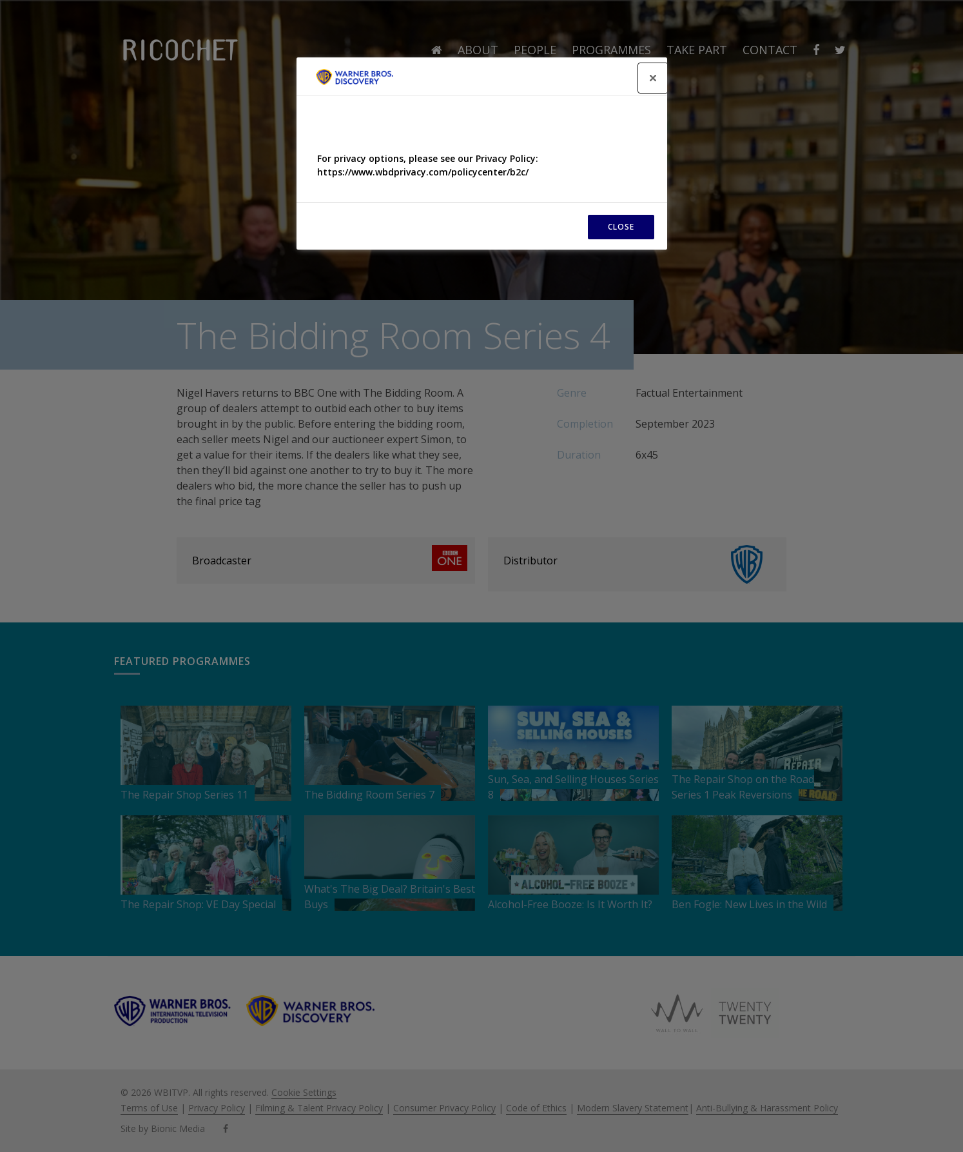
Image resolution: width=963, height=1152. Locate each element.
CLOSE (621, 226)
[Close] (653, 78)
